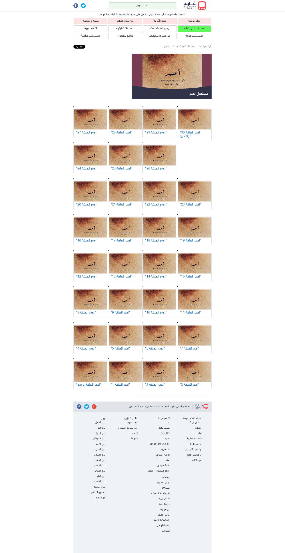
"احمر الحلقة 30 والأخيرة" (190, 134)
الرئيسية (207, 46)
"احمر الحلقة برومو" (88, 385)
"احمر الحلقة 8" (86, 313)
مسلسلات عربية (194, 36)
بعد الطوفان (163, 525)
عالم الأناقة (159, 21)
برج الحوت (100, 481)
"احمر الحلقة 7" (190, 349)
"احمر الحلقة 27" (87, 133)
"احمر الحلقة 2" (155, 385)
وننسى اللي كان (193, 449)
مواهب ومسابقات (159, 36)
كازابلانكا (165, 433)
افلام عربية (91, 28)
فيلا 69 (166, 488)
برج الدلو (101, 476)
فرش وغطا (164, 514)
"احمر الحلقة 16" (87, 241)
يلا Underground (160, 444)
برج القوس (99, 465)
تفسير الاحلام (98, 492)
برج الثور (101, 428)
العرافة (134, 438)
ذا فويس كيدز (194, 454)
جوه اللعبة (164, 504)
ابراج (103, 418)
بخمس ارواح (195, 444)
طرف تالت (164, 428)
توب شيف (132, 422)
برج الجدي (100, 470)
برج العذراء (100, 449)
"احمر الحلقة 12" (87, 277)
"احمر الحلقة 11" (190, 313)
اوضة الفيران (163, 454)
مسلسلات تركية (125, 28)
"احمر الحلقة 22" (156, 205)
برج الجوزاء (100, 433)
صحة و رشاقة (91, 21)
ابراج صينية (99, 487)
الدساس (165, 530)
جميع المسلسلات (160, 28)
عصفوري (165, 449)
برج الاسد (100, 444)
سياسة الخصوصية (125, 14)
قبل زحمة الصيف (160, 493)
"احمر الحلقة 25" (121, 169)
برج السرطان (99, 438)
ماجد (167, 438)
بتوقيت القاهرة (162, 520)
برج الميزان (99, 454)
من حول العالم (125, 21)
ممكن (198, 428)
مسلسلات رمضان (194, 28)
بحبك (167, 422)
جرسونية (165, 509)
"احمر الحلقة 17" (121, 241)
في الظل (197, 460)
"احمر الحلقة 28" (121, 133)
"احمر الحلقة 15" (190, 277)
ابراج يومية (194, 21)
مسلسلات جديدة (192, 418)
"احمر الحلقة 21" (121, 205)
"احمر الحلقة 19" (190, 241)
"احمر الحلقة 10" (156, 313)
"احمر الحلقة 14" (156, 277)
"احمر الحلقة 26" (156, 169)
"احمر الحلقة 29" (156, 133)
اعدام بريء (164, 498)
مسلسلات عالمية (90, 36)
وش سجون (163, 482)
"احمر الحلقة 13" (121, 277)
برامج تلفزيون (125, 36)
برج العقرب (99, 460)
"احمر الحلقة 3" (190, 385)
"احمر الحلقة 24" (87, 169)
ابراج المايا (100, 497)
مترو (167, 460)
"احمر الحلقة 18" (156, 241)
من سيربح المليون (128, 428)
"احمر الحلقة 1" (121, 385)
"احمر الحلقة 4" (86, 349)
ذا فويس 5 (196, 422)
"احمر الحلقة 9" (121, 313)
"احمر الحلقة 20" (87, 205)
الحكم (135, 433)
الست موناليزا (194, 438)
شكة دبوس (163, 465)
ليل (200, 433)
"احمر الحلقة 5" (121, 349)
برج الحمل (100, 422)
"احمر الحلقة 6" (155, 349)
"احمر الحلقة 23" (190, 205)
